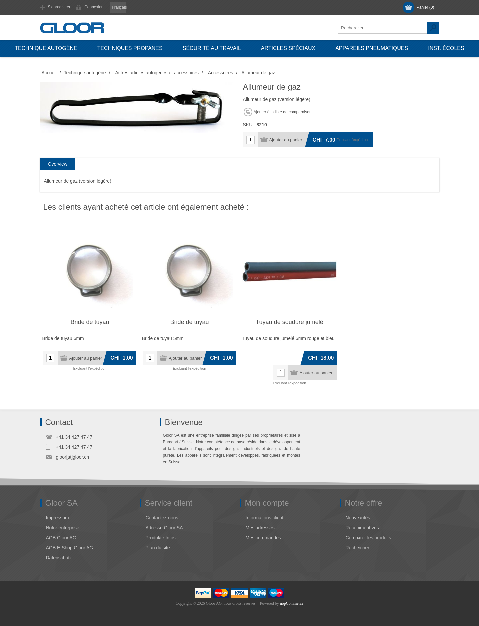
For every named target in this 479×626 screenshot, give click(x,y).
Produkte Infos (161, 537)
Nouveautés (358, 517)
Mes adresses (260, 527)
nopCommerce (292, 603)
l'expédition (360, 140)
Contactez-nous (162, 517)
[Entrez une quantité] (250, 140)
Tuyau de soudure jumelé (289, 322)
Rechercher (433, 28)
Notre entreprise (62, 527)
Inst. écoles (446, 48)
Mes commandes (263, 537)
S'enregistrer (59, 7)
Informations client (265, 517)
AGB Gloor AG (61, 537)
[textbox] (383, 28)
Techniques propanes (130, 48)
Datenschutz (59, 557)
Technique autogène (46, 48)
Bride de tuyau (89, 322)
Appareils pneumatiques (371, 48)
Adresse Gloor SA (164, 527)
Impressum (57, 517)
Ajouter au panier (285, 139)
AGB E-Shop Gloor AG (69, 547)
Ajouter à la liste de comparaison (283, 112)
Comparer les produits (368, 537)
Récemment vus (362, 527)
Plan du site (158, 547)
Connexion (93, 7)
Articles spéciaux (288, 48)
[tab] (57, 164)
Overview (57, 164)
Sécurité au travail (212, 48)
